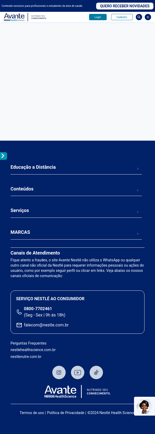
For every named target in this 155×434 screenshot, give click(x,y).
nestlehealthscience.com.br (33, 350)
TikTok (96, 372)
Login (98, 17)
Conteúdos (22, 189)
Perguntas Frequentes (29, 343)
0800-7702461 (38, 308)
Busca (139, 17)
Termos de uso (32, 413)
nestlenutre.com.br (26, 356)
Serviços (20, 210)
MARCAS (20, 232)
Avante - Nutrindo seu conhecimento (25, 17)
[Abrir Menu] (148, 17)
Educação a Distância (33, 167)
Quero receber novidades (125, 6)
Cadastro (122, 17)
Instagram (59, 372)
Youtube (77, 372)
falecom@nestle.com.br (46, 324)
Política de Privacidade (65, 413)
